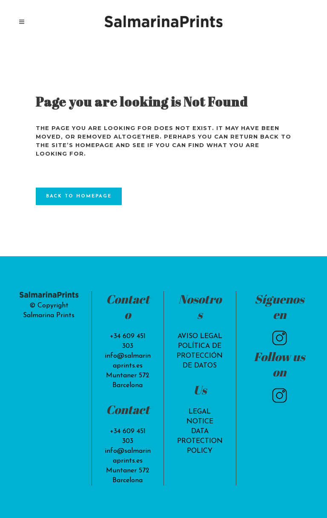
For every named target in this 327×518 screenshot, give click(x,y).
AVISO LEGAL (200, 336)
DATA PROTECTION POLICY (200, 441)
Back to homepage (79, 196)
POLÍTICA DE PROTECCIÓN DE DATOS (200, 356)
